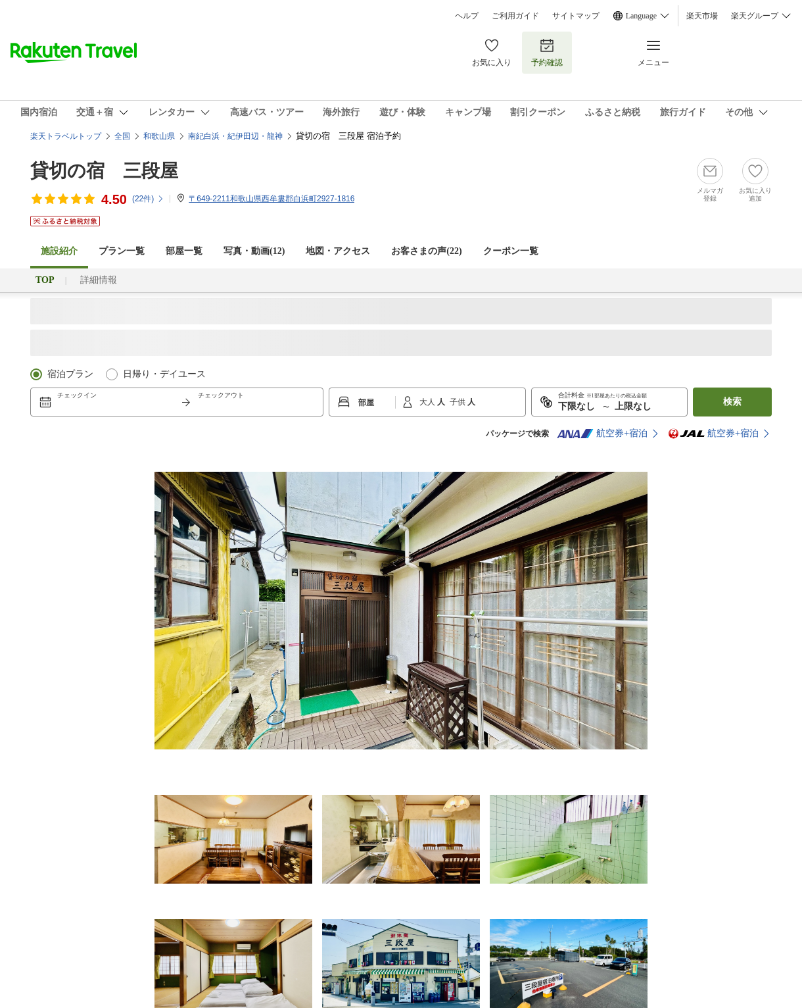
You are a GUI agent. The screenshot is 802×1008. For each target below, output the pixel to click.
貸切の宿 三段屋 (104, 171)
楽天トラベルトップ (65, 136)
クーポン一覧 (510, 251)
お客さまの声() (426, 251)
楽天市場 (702, 15)
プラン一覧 (122, 251)
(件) (148, 199)
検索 (732, 402)
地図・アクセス (338, 251)
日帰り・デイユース (164, 374)
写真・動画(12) (254, 251)
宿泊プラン (70, 374)
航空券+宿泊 (602, 433)
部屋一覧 (184, 251)
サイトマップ (576, 15)
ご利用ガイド (515, 15)
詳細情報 (98, 280)
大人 (428, 402)
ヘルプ (467, 15)
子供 (458, 402)
